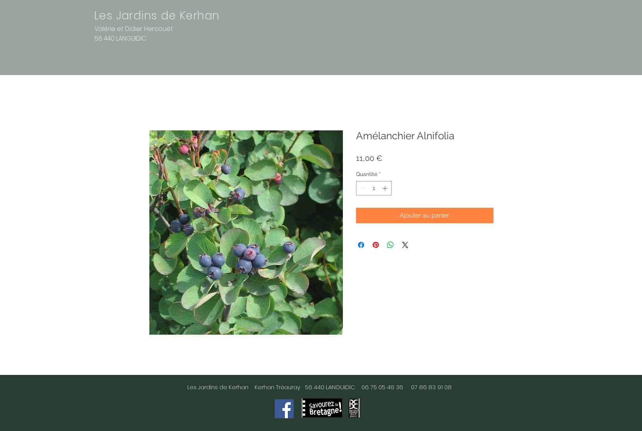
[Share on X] (405, 245)
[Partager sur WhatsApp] (390, 245)
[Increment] (385, 188)
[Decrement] (362, 188)
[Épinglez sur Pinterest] (375, 245)
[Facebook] (284, 408)
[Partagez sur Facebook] (361, 245)
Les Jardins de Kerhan (156, 15)
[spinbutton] (374, 188)
